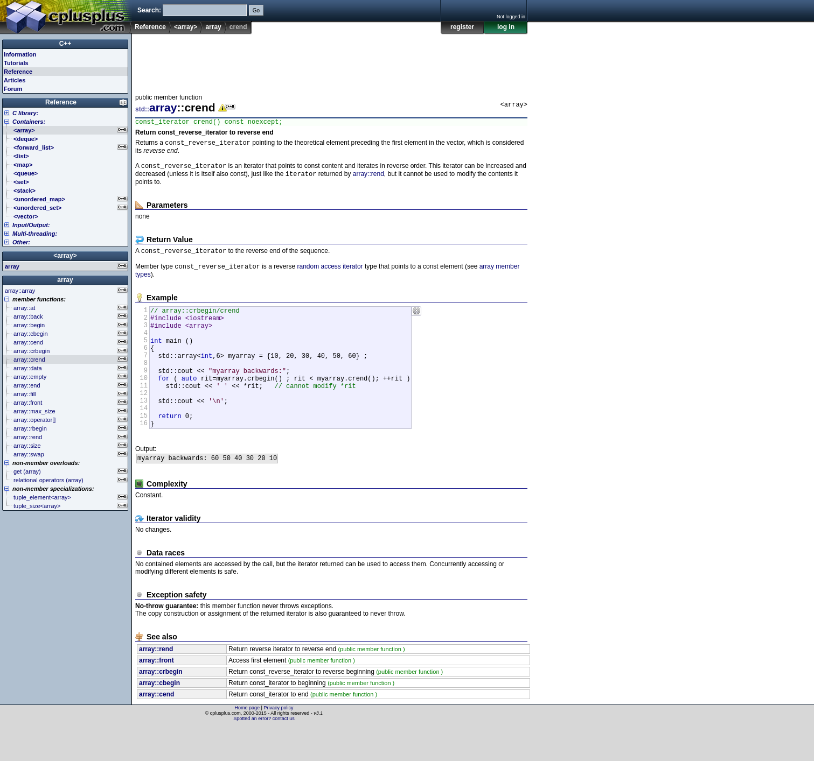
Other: (21, 242)
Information (20, 54)
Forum (13, 89)
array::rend (368, 178)
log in (505, 27)
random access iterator (330, 273)
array (213, 27)
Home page (247, 742)
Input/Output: (31, 225)
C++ (65, 43)
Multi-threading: (34, 233)
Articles (14, 80)
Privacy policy (278, 742)
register (462, 27)
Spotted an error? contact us (264, 753)
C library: (25, 113)
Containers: (28, 121)
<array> (185, 27)
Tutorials (16, 63)
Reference (150, 27)
